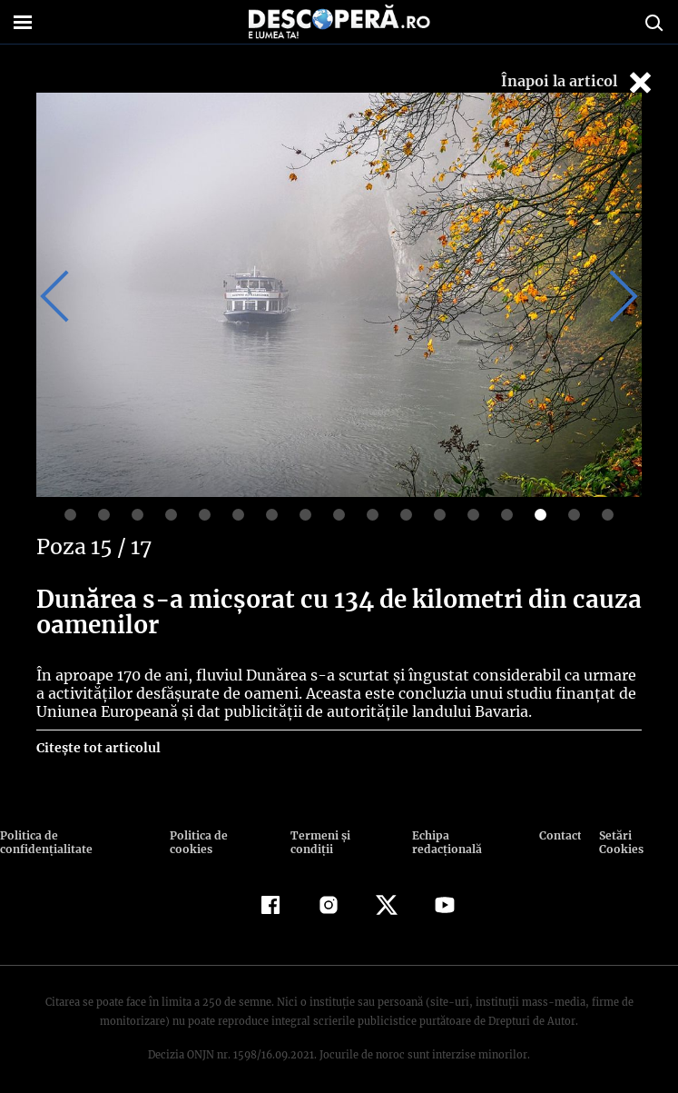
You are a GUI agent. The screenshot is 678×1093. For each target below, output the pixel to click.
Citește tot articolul (97, 748)
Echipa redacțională (462, 835)
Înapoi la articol (578, 82)
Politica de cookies (222, 835)
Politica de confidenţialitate (81, 835)
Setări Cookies (632, 835)
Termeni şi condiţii (340, 835)
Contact (555, 835)
